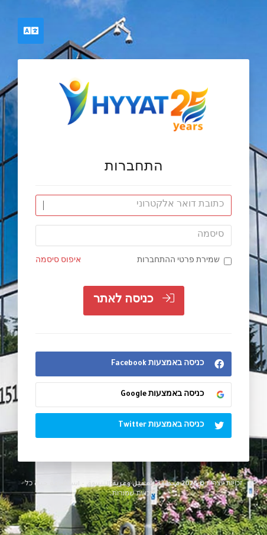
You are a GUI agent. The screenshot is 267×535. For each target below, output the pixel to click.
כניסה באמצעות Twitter (174, 425)
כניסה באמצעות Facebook (171, 364)
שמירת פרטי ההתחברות (184, 261)
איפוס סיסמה (58, 261)
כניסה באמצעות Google (173, 394)
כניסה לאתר (133, 299)
